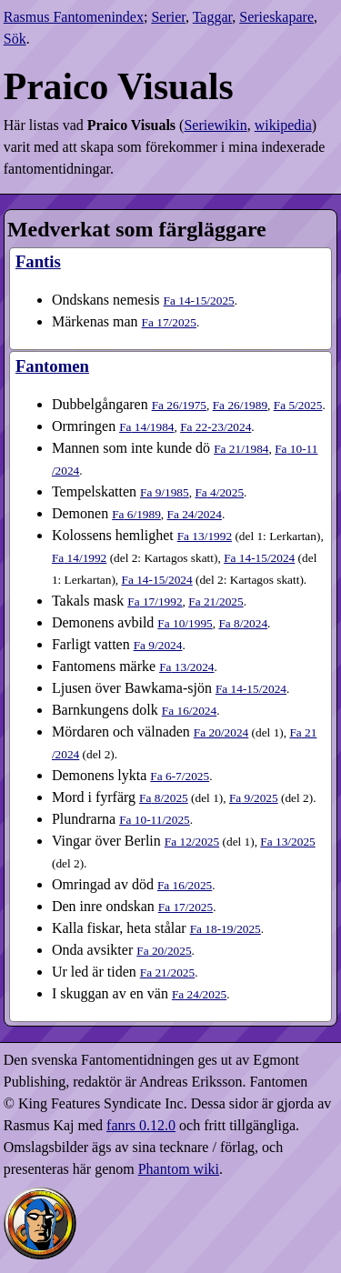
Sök (15, 38)
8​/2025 (163, 798)
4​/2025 (219, 492)
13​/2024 (186, 667)
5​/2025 (298, 405)
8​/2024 (242, 623)
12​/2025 (192, 841)
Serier (168, 17)
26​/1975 (179, 405)
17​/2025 (169, 322)
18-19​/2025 (225, 929)
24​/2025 (199, 994)
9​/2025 (253, 798)
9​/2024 (158, 645)
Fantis (38, 261)
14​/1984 (146, 427)
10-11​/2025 (154, 820)
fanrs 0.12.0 (141, 1125)
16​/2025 (184, 885)
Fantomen (52, 366)
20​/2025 (163, 950)
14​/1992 (79, 558)
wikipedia (283, 125)
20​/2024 (221, 732)
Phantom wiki (178, 1169)
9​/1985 (164, 492)
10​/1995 (184, 623)
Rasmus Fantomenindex (74, 17)
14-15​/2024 (259, 558)
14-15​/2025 (199, 300)
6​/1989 (136, 514)
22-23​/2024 (215, 427)
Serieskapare (276, 17)
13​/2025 (287, 841)
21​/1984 (241, 449)
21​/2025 (215, 601)
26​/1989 (240, 405)
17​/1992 (154, 601)
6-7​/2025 (179, 776)
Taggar (213, 17)
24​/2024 (194, 514)
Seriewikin (215, 125)
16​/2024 (189, 710)
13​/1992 (204, 536)
